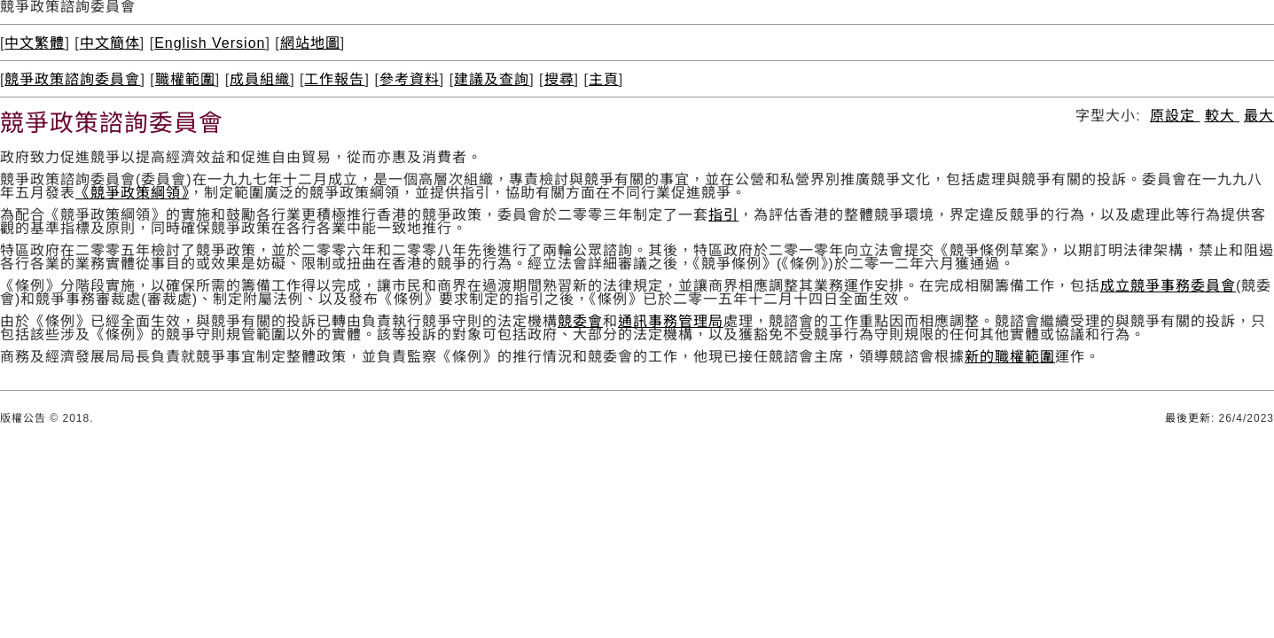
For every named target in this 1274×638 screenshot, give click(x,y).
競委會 (580, 321)
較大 (1222, 115)
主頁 (604, 79)
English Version (209, 43)
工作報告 (334, 79)
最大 (1259, 115)
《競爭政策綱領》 (132, 192)
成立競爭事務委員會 (1168, 285)
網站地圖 (310, 43)
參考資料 (409, 79)
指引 (723, 214)
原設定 (1175, 115)
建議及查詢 (491, 79)
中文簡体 (110, 43)
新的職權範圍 (1010, 356)
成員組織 (260, 79)
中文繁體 (34, 43)
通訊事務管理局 (670, 321)
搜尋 (559, 79)
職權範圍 (185, 79)
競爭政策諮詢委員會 (72, 79)
